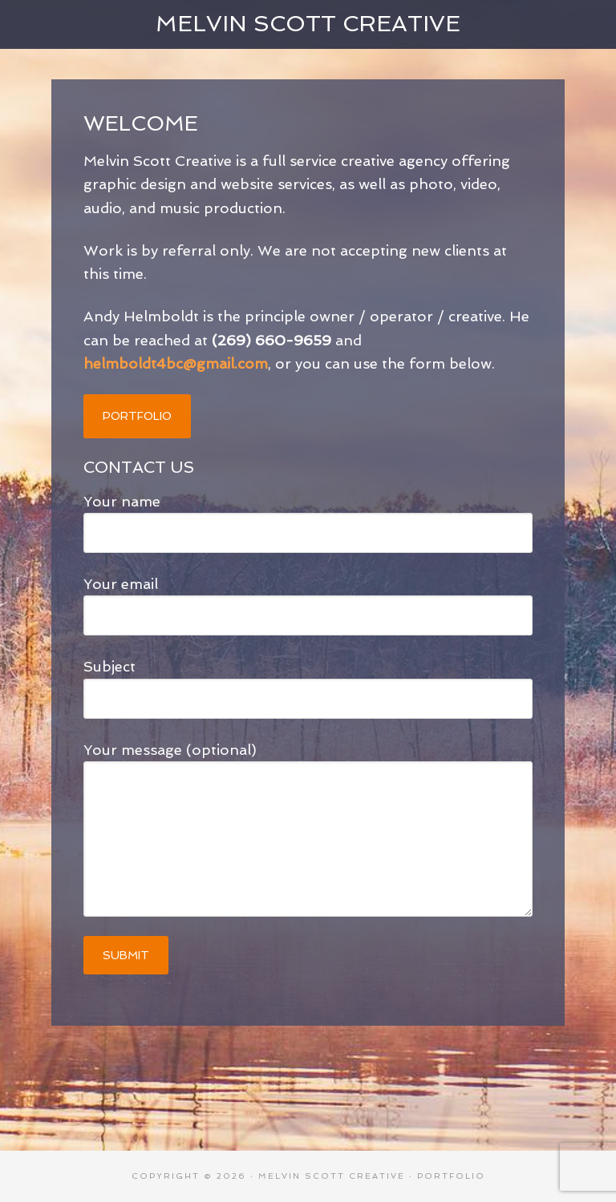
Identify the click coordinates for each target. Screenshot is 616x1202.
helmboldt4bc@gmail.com (175, 363)
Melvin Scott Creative (308, 23)
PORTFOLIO (137, 415)
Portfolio (451, 1176)
